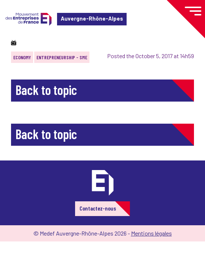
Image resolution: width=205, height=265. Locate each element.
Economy (22, 57)
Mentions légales (151, 233)
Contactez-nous (97, 208)
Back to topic (46, 90)
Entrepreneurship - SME (61, 57)
